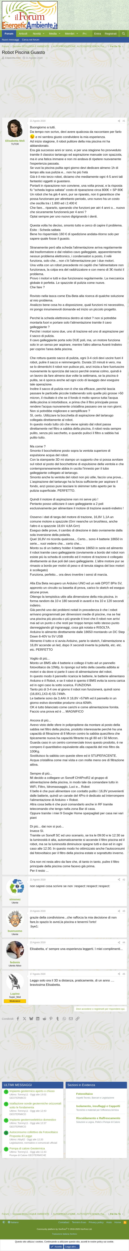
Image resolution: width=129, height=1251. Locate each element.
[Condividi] (119, 121)
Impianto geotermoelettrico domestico (32, 1119)
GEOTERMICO (17, 1097)
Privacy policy (96, 1222)
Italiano (13, 1222)
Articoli (23, 33)
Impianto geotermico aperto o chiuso (32, 1091)
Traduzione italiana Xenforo (64, 1234)
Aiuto (109, 1222)
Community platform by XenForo (64, 1229)
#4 (124, 942)
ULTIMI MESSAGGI (18, 1085)
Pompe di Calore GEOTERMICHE (27, 1155)
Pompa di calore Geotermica (27, 1148)
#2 (124, 879)
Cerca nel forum (30, 39)
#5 (124, 974)
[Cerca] (123, 33)
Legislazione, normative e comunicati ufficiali (33, 1142)
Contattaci (63, 1222)
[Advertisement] (64, 87)
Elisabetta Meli (13, 57)
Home (118, 1222)
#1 (124, 121)
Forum (9, 33)
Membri (69, 33)
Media (53, 33)
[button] (43, 33)
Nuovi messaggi (10, 39)
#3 (124, 911)
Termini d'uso (79, 1222)
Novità (37, 33)
